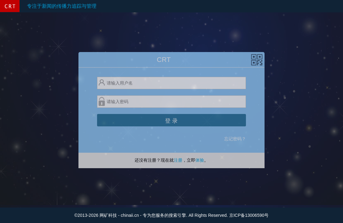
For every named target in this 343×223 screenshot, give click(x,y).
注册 (178, 160)
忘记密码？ (235, 138)
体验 (199, 160)
